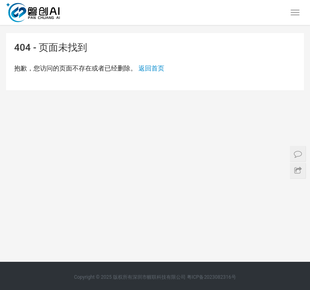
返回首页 (151, 68)
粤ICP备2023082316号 (211, 121)
